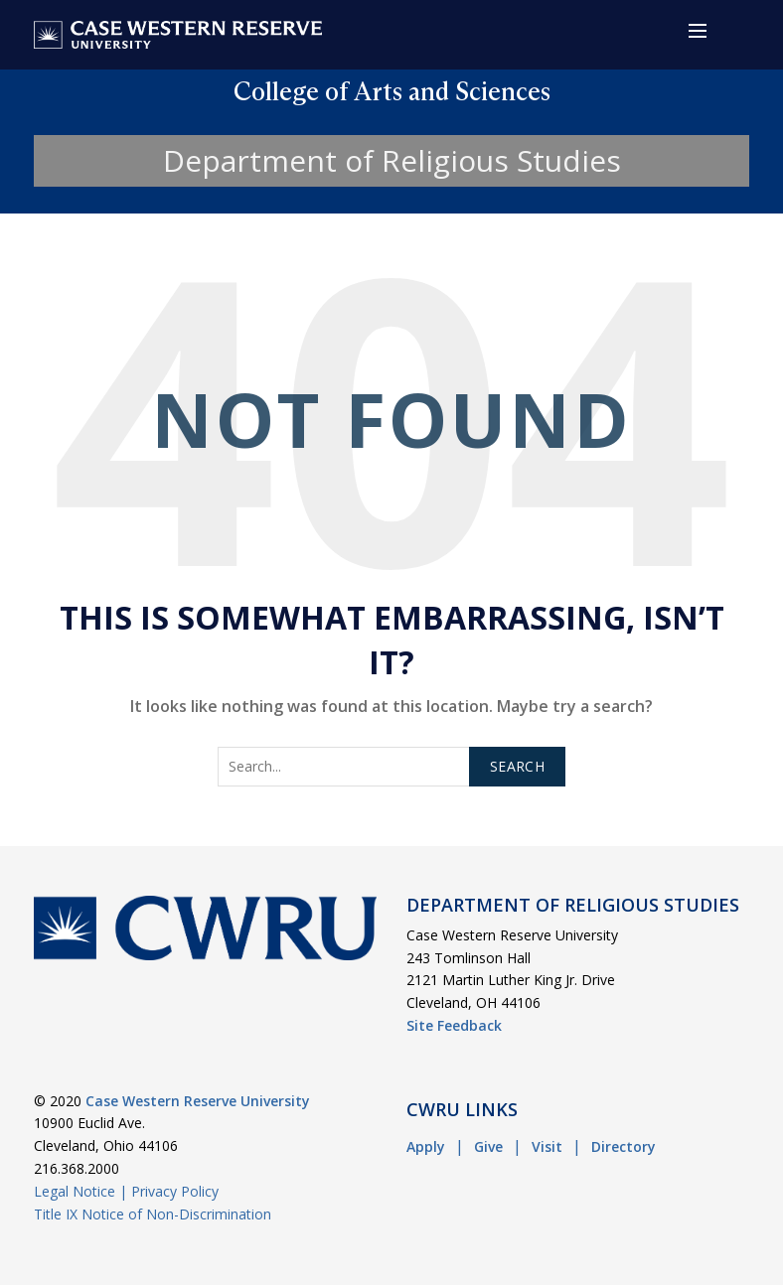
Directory (623, 1146)
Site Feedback (454, 1025)
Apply (425, 1146)
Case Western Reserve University (197, 1100)
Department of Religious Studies (392, 160)
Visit (547, 1146)
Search (517, 766)
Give (488, 1146)
